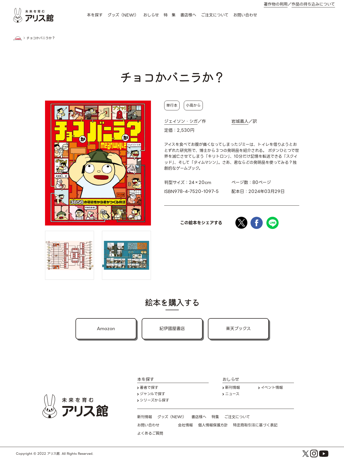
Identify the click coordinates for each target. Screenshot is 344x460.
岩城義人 (239, 121)
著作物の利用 (276, 4)
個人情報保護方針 (213, 425)
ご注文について (215, 15)
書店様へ (188, 15)
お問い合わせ (245, 15)
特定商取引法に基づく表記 (255, 425)
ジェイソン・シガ (181, 121)
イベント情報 (272, 387)
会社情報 (185, 425)
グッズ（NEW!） (123, 15)
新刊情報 (232, 387)
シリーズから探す (154, 400)
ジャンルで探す (152, 394)
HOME (17, 38)
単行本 (171, 105)
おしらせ (151, 15)
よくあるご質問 (150, 433)
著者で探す (149, 387)
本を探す (95, 15)
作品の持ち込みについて (313, 4)
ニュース (232, 394)
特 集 (170, 15)
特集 (215, 417)
